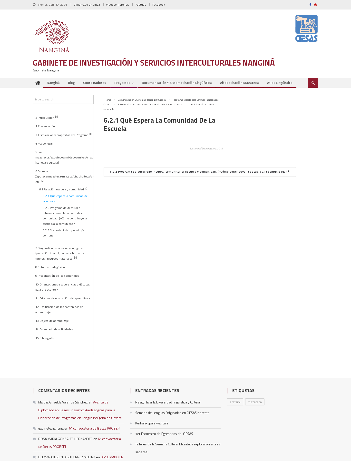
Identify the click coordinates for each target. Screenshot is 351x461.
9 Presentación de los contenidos (57, 276)
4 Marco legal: (44, 143)
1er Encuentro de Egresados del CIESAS (164, 433)
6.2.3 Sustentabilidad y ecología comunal (63, 233)
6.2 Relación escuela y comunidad (63, 189)
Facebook (158, 4)
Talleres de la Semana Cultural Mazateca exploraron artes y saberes (178, 447)
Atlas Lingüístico (279, 82)
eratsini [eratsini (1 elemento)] (235, 401)
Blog (71, 82)
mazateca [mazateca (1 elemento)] (255, 401)
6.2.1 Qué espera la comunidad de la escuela (65, 198)
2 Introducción (46, 117)
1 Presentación (45, 126)
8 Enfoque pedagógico (50, 267)
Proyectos (122, 82)
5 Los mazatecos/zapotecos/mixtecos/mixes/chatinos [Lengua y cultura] (64, 157)
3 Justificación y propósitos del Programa (63, 134)
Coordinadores (94, 82)
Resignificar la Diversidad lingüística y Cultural (168, 402)
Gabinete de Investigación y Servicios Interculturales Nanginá (154, 63)
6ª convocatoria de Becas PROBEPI (94, 428)
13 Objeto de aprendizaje (52, 321)
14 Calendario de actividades (54, 329)
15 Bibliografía (44, 338)
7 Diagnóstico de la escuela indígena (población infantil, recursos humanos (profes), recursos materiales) (59, 253)
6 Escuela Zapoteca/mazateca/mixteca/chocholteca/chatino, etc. (64, 176)
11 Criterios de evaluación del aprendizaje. (63, 298)
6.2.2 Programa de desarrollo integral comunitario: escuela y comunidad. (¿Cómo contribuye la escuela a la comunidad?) (65, 216)
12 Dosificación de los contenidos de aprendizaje (59, 309)
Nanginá (53, 82)
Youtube (140, 4)
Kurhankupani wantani (151, 423)
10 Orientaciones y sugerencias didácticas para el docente (62, 287)
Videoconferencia (117, 4)
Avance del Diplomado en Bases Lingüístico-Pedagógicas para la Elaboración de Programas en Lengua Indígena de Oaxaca (80, 410)
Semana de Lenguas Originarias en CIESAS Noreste (172, 412)
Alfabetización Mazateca (239, 82)
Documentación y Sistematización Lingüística (177, 82)
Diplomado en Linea (87, 4)
